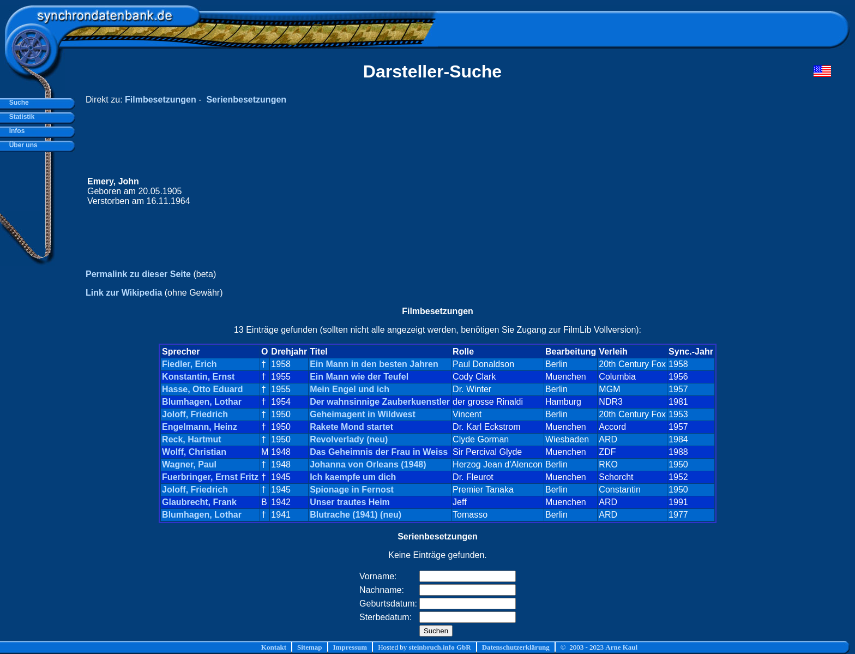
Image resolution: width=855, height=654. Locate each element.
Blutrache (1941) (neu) (355, 514)
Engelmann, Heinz (199, 426)
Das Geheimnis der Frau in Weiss (379, 452)
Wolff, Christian (194, 452)
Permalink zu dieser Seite (138, 274)
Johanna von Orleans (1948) (368, 464)
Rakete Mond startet (351, 426)
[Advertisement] (624, 191)
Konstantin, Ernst (198, 376)
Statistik (19, 117)
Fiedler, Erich (189, 364)
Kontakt (273, 647)
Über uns (21, 145)
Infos (15, 131)
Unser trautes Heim (350, 502)
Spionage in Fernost (352, 489)
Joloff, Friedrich (195, 414)
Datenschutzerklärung (516, 647)
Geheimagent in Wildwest (363, 414)
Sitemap (309, 647)
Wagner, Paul (189, 464)
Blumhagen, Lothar (202, 401)
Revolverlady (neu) (349, 439)
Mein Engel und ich (349, 389)
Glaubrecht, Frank (199, 502)
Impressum (350, 647)
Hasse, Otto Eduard (202, 389)
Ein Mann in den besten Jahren (374, 364)
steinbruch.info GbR (439, 647)
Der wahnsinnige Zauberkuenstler (380, 401)
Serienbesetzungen (246, 99)
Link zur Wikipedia (124, 292)
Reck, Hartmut (191, 439)
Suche (17, 102)
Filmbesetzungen (160, 99)
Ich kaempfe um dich (353, 477)
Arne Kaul (621, 647)
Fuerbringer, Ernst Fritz (210, 477)
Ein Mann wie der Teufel (359, 376)
